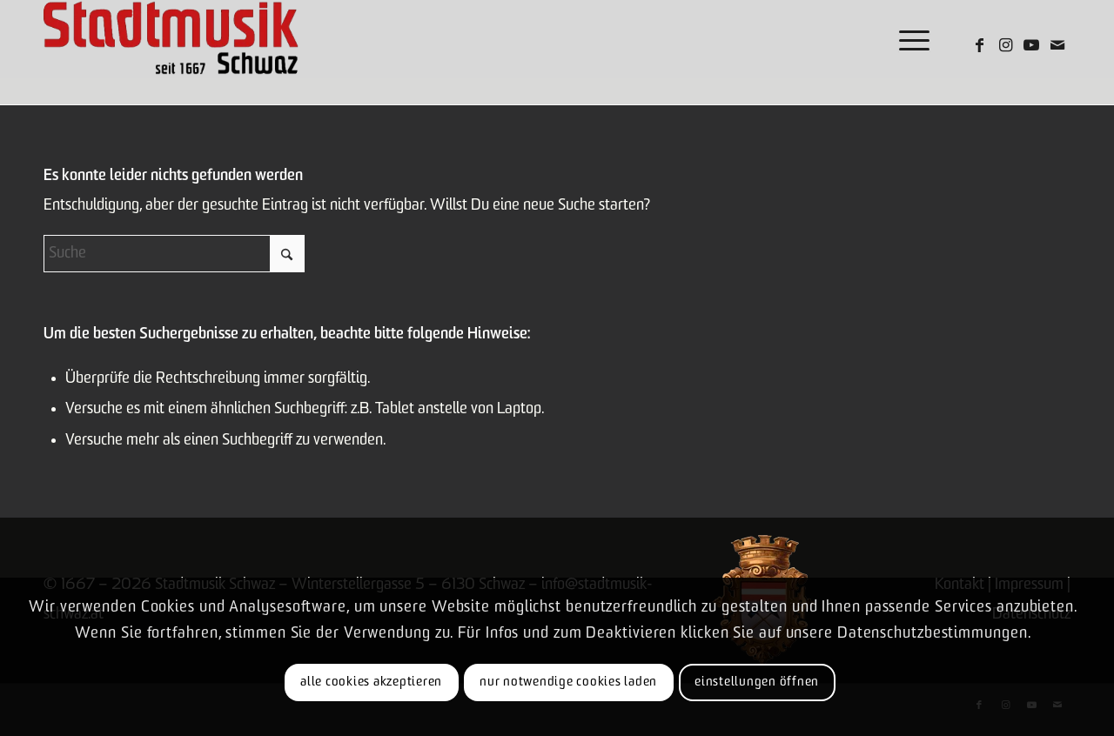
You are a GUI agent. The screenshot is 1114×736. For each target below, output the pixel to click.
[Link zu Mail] (1057, 45)
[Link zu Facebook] (979, 45)
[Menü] (908, 39)
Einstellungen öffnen (757, 682)
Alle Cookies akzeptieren (371, 682)
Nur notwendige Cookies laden (568, 682)
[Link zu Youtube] (1031, 45)
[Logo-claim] (171, 39)
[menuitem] (908, 39)
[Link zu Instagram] (1005, 45)
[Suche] (174, 253)
